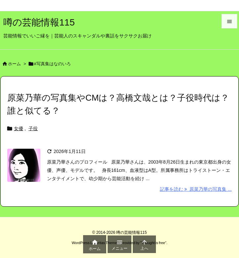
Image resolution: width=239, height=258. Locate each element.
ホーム (14, 63)
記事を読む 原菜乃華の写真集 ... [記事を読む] (196, 189)
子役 (33, 128)
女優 (18, 128)
